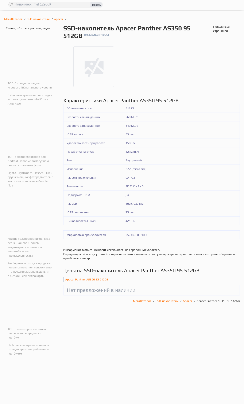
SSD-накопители (38, 19)
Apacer (59, 19)
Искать (96, 4)
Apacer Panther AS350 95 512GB (86, 279)
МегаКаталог (13, 19)
